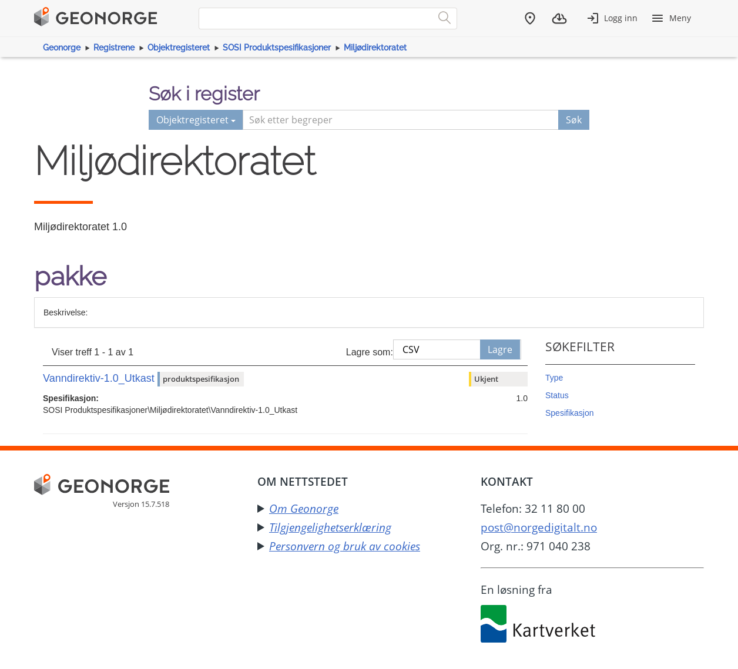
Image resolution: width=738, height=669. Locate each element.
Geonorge (61, 47)
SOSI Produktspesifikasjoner (277, 47)
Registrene (114, 47)
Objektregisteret (178, 47)
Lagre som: (369, 352)
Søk (574, 119)
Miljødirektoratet (375, 47)
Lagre (500, 349)
